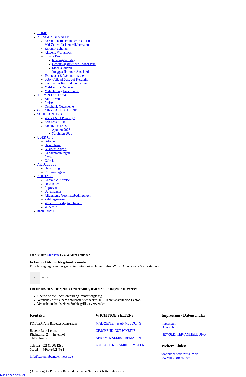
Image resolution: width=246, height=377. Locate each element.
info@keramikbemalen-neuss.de (51, 356)
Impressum (169, 323)
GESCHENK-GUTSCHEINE (115, 330)
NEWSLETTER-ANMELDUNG (184, 334)
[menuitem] (126, 33)
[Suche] (57, 277)
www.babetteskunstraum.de (180, 354)
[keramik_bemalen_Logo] (57, 17)
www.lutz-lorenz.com (176, 358)
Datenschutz (170, 327)
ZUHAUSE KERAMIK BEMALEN (120, 345)
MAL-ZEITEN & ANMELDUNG (118, 323)
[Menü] (45, 211)
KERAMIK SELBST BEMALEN (118, 338)
